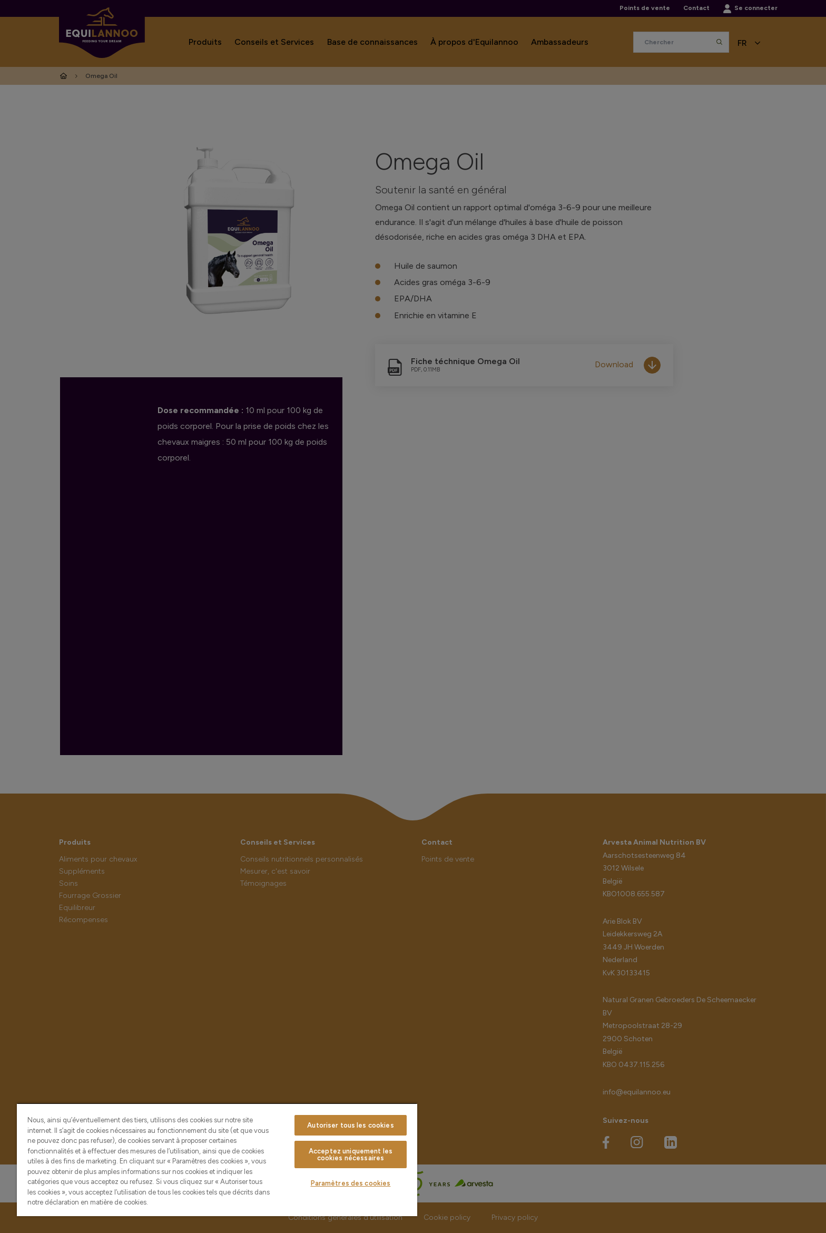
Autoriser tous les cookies (350, 1125)
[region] (217, 1159)
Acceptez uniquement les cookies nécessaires (350, 1154)
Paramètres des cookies (351, 1183)
